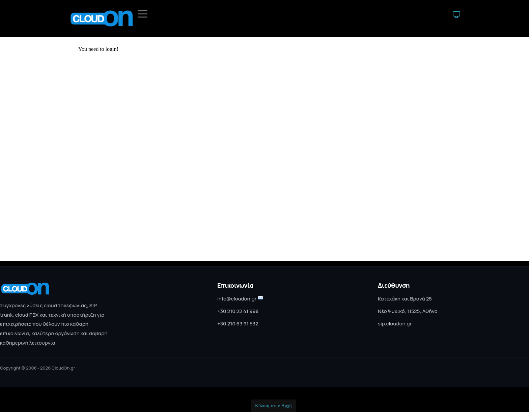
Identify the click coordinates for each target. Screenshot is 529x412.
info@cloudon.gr (236, 298)
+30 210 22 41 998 (238, 311)
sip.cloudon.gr (395, 323)
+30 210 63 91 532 (237, 323)
